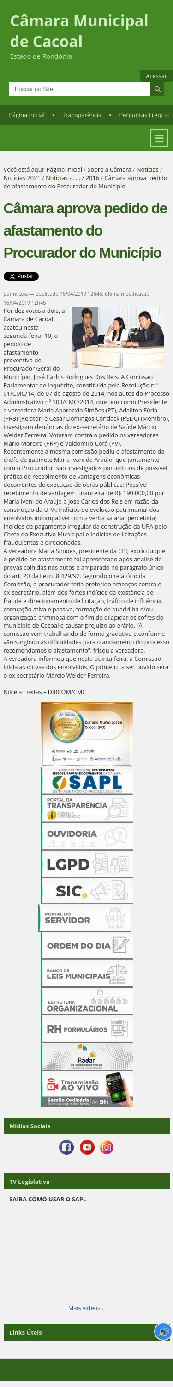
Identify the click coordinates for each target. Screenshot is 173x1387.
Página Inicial (27, 115)
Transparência (81, 115)
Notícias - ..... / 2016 (72, 178)
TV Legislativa (29, 1181)
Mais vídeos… (86, 1308)
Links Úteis (25, 1332)
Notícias (148, 169)
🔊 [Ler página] (163, 1331)
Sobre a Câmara (109, 169)
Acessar (156, 76)
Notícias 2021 (22, 178)
